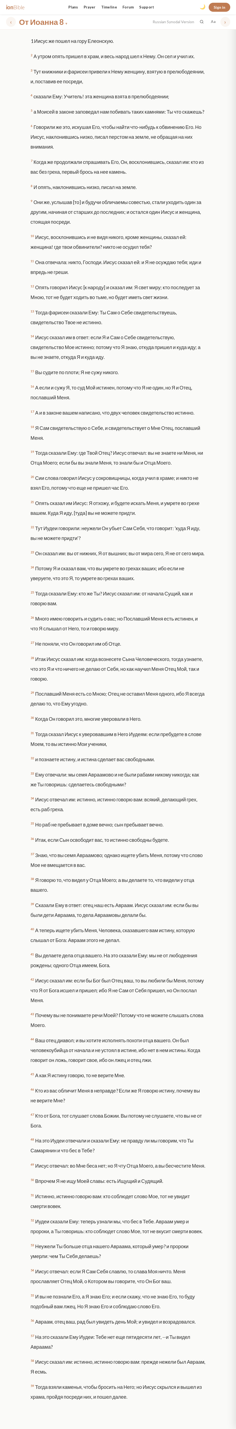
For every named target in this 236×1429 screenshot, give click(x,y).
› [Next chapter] (225, 21)
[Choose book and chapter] (84, 22)
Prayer (90, 7)
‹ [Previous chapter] (11, 21)
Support (146, 7)
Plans (73, 7)
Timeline (109, 7)
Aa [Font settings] (213, 21)
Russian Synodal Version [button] (173, 21)
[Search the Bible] (201, 21)
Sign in (219, 7)
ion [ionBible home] (15, 7)
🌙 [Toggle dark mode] (203, 7)
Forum (128, 7)
